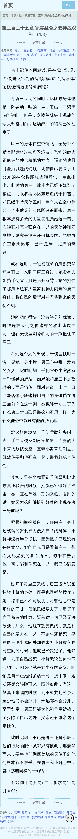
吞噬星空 (64, 50)
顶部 (69, 818)
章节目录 (38, 42)
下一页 (58, 42)
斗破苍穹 (41, 50)
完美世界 (60, 55)
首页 (5, 15)
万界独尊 (12, 59)
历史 (68, 4)
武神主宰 (64, 817)
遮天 (18, 50)
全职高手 (31, 55)
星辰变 (28, 50)
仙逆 (52, 50)
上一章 (20, 42)
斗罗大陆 (16, 15)
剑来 (24, 59)
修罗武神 (45, 55)
